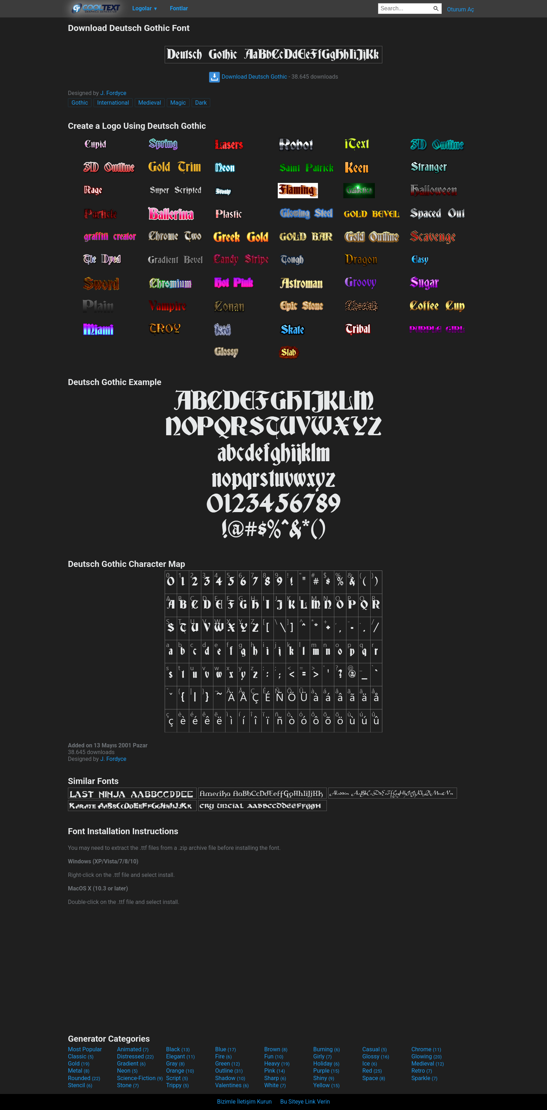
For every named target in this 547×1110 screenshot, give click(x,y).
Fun (273, 1056)
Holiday (326, 1063)
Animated (133, 1049)
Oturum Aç (460, 9)
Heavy (277, 1063)
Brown (275, 1049)
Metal (79, 1070)
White (275, 1085)
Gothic (79, 102)
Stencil (80, 1085)
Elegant (180, 1056)
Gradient (131, 1063)
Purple (326, 1070)
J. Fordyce (113, 93)
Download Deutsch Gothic (248, 76)
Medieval (149, 102)
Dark (201, 102)
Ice (369, 1063)
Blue (225, 1049)
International (113, 102)
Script (177, 1078)
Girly (322, 1056)
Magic (178, 102)
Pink (274, 1070)
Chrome (426, 1049)
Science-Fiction (140, 1078)
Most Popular (85, 1049)
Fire (223, 1056)
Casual (374, 1049)
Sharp (275, 1078)
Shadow (230, 1078)
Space (373, 1078)
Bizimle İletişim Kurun (244, 1101)
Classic (81, 1056)
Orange (180, 1070)
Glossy (375, 1056)
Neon (127, 1070)
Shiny (323, 1078)
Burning (326, 1049)
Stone (128, 1085)
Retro (421, 1070)
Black (178, 1049)
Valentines (232, 1085)
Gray (175, 1063)
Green (227, 1063)
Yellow (326, 1085)
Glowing (426, 1056)
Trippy (177, 1085)
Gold (79, 1063)
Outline (229, 1070)
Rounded (84, 1078)
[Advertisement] (33, 129)
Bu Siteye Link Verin (305, 1101)
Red (372, 1070)
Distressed (135, 1056)
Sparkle (424, 1078)
